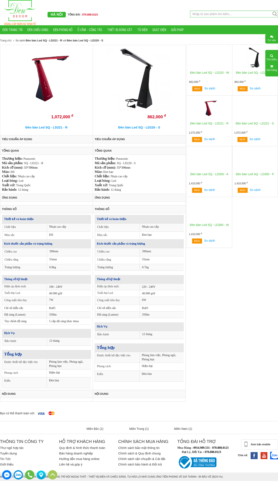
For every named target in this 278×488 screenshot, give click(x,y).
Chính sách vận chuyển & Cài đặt (141, 459)
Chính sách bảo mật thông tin (139, 448)
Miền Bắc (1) (94, 428)
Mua (197, 88)
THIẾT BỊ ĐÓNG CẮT (119, 30)
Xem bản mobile (260, 444)
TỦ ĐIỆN (142, 30)
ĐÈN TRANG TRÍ (12, 30)
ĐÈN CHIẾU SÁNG (37, 30)
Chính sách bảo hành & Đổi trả (140, 464)
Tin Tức (5, 459)
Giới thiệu (7, 464)
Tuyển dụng (8, 453)
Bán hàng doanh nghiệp (76, 453)
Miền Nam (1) (183, 428)
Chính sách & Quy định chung (139, 453)
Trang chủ (5, 40)
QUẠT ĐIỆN (159, 30)
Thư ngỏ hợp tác (12, 448)
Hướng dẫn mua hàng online (79, 459)
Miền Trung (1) (139, 428)
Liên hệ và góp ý (70, 464)
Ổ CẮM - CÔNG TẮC (89, 30)
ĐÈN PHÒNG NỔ (63, 30)
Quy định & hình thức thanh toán (82, 448)
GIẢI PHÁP (177, 30)
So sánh (209, 88)
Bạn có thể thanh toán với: (17, 413)
